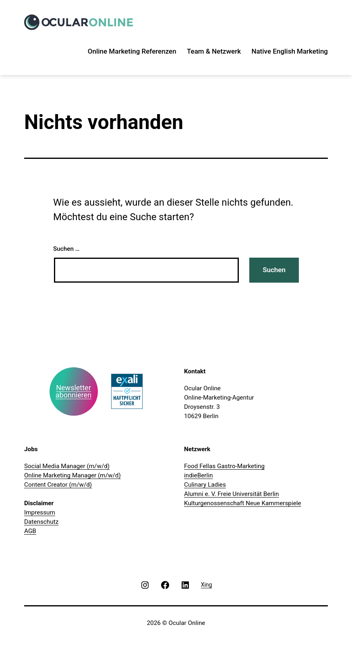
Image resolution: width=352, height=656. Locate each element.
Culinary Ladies (205, 484)
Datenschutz (41, 521)
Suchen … (66, 248)
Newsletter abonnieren (73, 391)
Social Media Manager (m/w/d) (67, 466)
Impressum (39, 512)
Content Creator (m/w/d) (58, 484)
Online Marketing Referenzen (132, 51)
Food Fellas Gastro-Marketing (224, 466)
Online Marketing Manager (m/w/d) (72, 475)
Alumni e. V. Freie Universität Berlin (231, 494)
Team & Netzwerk (214, 51)
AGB (30, 531)
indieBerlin (198, 475)
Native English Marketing (289, 51)
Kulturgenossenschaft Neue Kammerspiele (242, 503)
